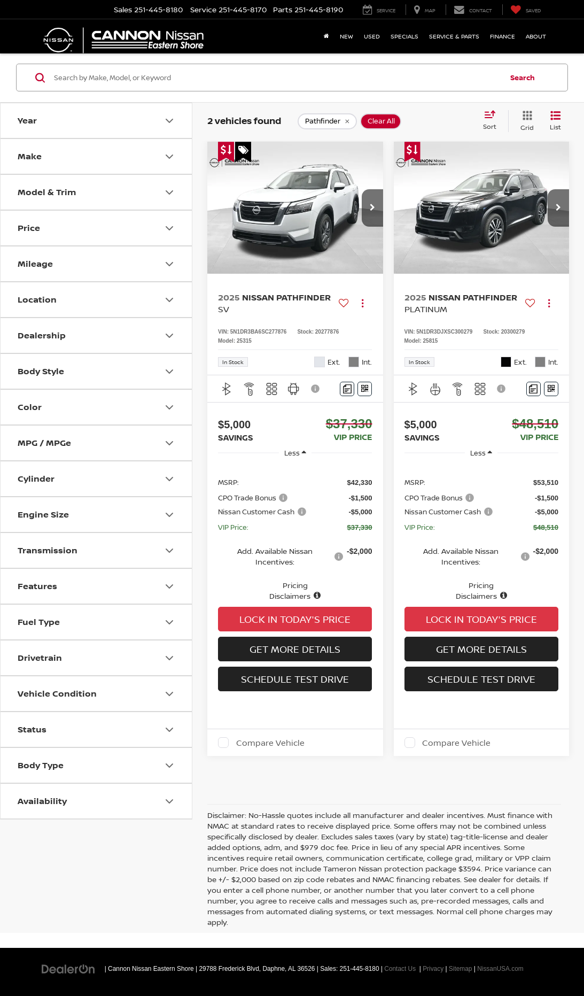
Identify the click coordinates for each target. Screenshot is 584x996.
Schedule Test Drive (295, 679)
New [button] (346, 36)
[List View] (555, 121)
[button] (372, 208)
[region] (295, 533)
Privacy (433, 968)
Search (522, 77)
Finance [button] (502, 36)
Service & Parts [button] (454, 36)
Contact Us (400, 968)
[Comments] (347, 389)
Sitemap (460, 968)
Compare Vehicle (270, 742)
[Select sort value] (493, 121)
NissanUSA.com (500, 968)
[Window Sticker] (364, 389)
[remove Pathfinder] (327, 121)
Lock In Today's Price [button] (295, 619)
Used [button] (372, 36)
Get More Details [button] (295, 649)
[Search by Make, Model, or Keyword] (277, 77)
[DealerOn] (68, 968)
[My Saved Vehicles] (525, 9)
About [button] (536, 36)
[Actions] (362, 303)
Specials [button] (404, 36)
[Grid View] (525, 121)
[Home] (326, 36)
